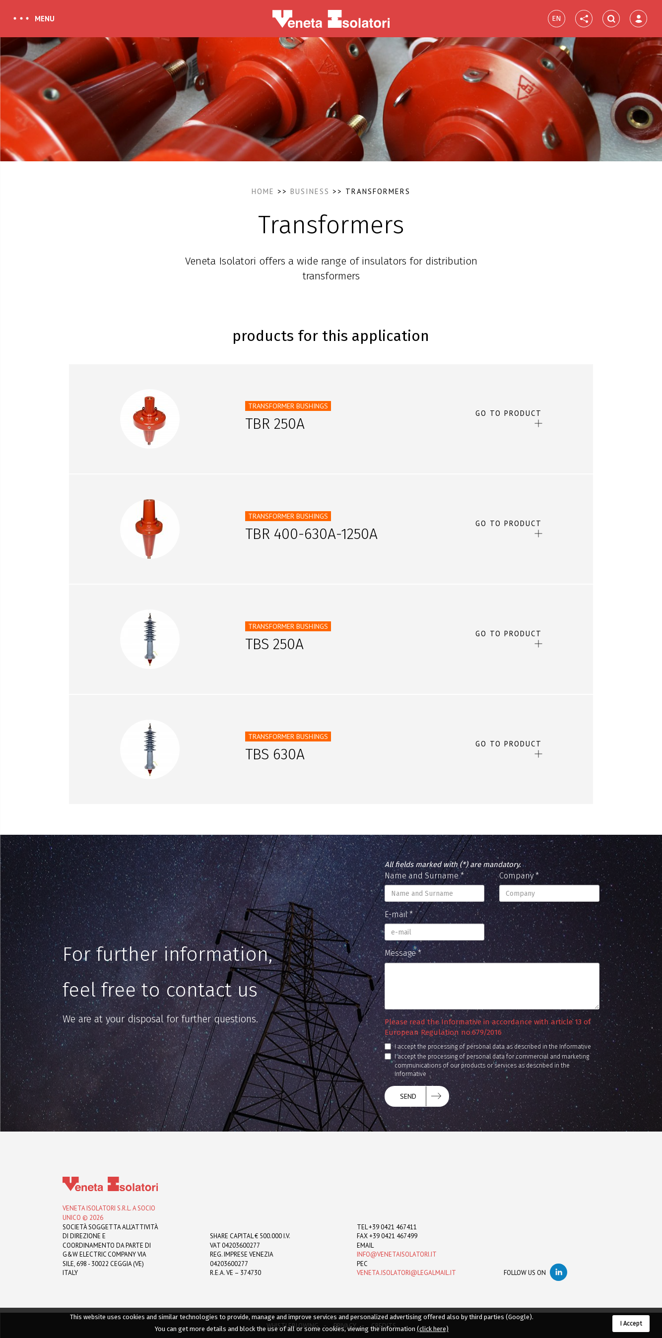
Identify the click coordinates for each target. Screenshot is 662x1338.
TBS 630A (275, 754)
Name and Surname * (424, 875)
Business (310, 191)
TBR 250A (275, 424)
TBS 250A (274, 644)
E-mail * (399, 914)
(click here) (433, 1329)
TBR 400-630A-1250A (311, 534)
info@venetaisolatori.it (397, 1254)
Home (263, 191)
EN (556, 18)
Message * (403, 953)
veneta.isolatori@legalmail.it (406, 1273)
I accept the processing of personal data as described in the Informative (488, 1046)
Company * (519, 875)
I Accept (631, 1323)
